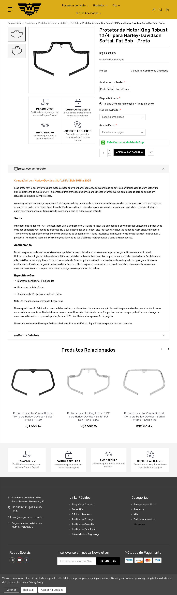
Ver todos (139, 533)
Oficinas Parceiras (82, 523)
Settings (11, 590)
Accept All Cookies (52, 590)
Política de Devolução (84, 538)
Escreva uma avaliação (111, 59)
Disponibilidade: (109, 98)
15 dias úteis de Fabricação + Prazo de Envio (128, 103)
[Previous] (162, 358)
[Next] (167, 358)
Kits (116, 5)
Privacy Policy (36, 582)
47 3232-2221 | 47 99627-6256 (27, 518)
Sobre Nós (78, 518)
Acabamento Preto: (112, 82)
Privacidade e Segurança (85, 543)
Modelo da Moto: (110, 109)
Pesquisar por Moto (75, 5)
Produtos (100, 5)
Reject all (28, 590)
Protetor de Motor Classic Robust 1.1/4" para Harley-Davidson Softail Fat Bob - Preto (33, 425)
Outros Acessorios (88, 13)
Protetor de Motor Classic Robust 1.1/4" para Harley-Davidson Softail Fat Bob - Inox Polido (144, 425)
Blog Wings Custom (83, 513)
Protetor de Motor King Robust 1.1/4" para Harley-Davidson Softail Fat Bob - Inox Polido (88, 425)
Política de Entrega (82, 528)
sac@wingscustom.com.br (27, 526)
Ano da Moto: (108, 125)
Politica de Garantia (83, 533)
